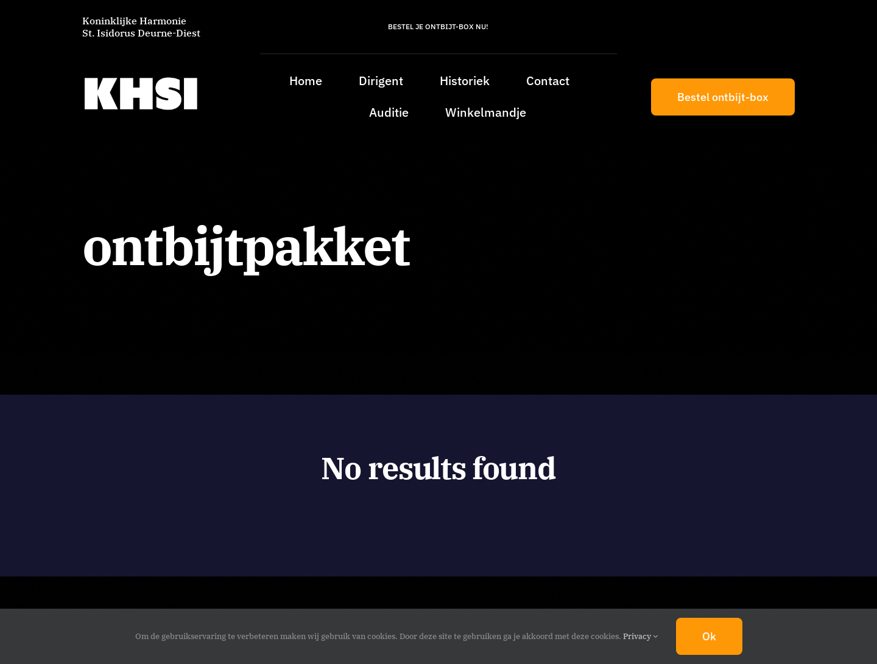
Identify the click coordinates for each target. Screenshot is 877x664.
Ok (709, 636)
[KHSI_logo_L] (140, 77)
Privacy (640, 636)
